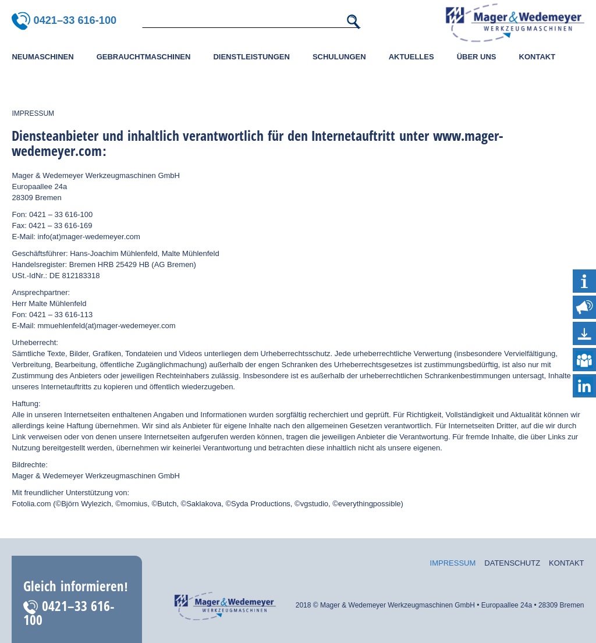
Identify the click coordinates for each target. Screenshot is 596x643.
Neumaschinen (42, 56)
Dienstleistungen (251, 56)
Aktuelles (411, 56)
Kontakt (537, 56)
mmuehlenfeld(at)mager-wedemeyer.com (108, 325)
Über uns (476, 56)
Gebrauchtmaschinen (144, 56)
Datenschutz (512, 563)
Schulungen (339, 56)
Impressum (453, 563)
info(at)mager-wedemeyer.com (89, 236)
